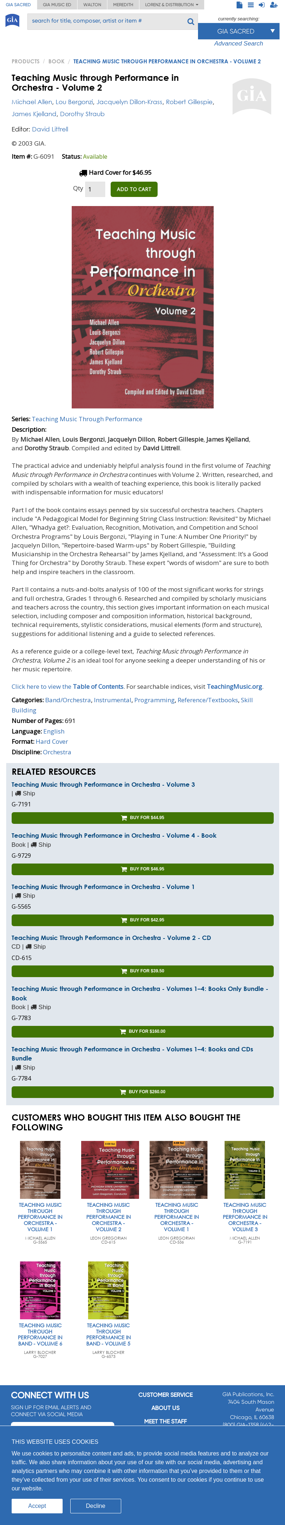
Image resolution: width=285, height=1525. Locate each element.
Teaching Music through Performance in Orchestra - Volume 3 (103, 784)
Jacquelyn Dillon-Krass (129, 102)
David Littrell (50, 129)
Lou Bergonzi (74, 102)
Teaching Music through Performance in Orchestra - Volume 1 (103, 886)
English (53, 731)
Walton (92, 4)
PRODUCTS (26, 61)
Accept (37, 1506)
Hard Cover (52, 741)
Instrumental (112, 700)
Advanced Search (238, 43)
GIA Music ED (57, 4)
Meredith (123, 4)
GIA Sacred (18, 4)
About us (165, 1407)
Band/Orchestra (68, 700)
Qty (78, 188)
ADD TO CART (134, 189)
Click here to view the (67, 686)
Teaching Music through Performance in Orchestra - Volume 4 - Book (114, 835)
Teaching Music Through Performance (87, 419)
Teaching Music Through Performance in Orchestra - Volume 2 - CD (111, 937)
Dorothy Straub (82, 114)
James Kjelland (34, 114)
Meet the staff (165, 1421)
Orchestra (57, 752)
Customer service (165, 1394)
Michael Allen (32, 102)
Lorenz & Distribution (171, 4)
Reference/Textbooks (208, 700)
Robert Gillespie (189, 102)
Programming (154, 700)
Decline (95, 1506)
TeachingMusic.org (234, 686)
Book (56, 61)
